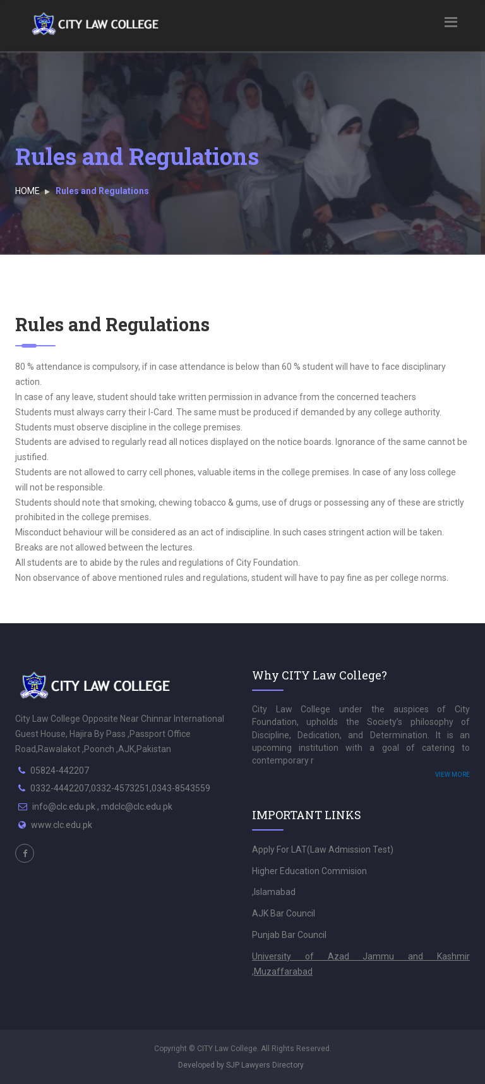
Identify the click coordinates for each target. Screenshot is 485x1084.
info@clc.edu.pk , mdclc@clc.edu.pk (102, 806)
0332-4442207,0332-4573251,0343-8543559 (120, 788)
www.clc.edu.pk (61, 825)
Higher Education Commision (309, 871)
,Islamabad (274, 892)
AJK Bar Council (283, 913)
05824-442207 (59, 770)
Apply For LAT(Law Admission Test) (322, 849)
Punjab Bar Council (289, 935)
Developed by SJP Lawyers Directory (241, 1065)
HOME (27, 191)
